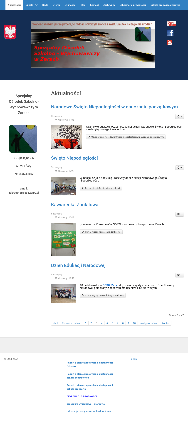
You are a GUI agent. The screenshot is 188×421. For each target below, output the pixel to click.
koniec (165, 323)
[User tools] (179, 116)
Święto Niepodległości (74, 158)
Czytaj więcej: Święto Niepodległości (101, 188)
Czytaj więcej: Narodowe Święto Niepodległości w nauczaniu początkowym (126, 137)
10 (134, 323)
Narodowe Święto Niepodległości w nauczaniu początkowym (114, 107)
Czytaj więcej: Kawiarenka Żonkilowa (101, 232)
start (55, 323)
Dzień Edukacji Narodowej (78, 265)
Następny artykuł (149, 323)
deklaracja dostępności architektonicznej (89, 411)
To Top (133, 358)
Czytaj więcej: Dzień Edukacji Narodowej (103, 295)
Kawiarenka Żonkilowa (74, 204)
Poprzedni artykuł (71, 323)
